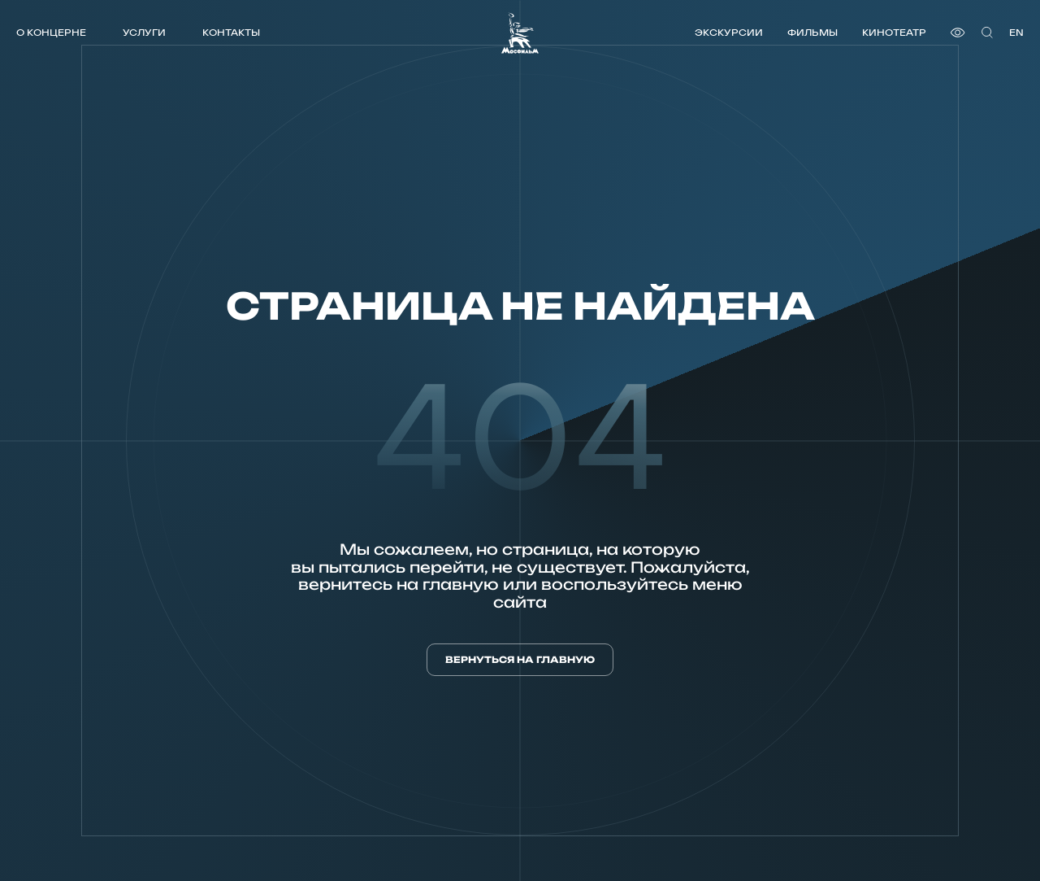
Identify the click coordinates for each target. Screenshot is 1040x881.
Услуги (144, 32)
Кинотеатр (894, 32)
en (1016, 32)
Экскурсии (729, 32)
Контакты (231, 32)
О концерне (51, 32)
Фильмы (812, 32)
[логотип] (520, 33)
